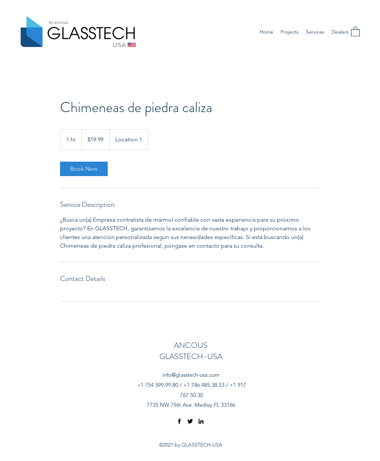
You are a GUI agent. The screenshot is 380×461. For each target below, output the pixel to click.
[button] (355, 31)
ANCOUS (191, 345)
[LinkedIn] (201, 421)
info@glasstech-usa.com (190, 374)
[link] (84, 169)
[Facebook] (179, 421)
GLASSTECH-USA (190, 356)
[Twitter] (190, 421)
